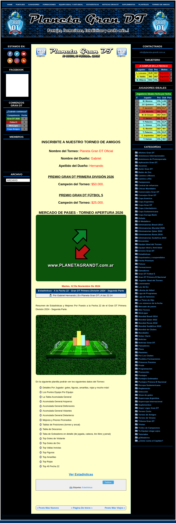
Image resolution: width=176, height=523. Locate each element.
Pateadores (143, 346)
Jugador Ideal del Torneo (150, 280)
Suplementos (128, 4)
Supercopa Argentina (148, 398)
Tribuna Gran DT (146, 421)
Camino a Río (145, 179)
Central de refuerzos (148, 185)
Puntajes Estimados (148, 378)
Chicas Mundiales (147, 188)
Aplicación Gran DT (147, 162)
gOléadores (144, 437)
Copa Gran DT (145, 205)
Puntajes (20, 4)
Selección (143, 391)
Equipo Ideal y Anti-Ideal (71, 4)
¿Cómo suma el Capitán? (150, 441)
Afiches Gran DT (146, 152)
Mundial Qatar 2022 (147, 319)
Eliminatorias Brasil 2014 (150, 224)
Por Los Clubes (146, 355)
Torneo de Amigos (161, 4)
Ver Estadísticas (81, 474)
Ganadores (33, 4)
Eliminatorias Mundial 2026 (151, 228)
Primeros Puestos (147, 362)
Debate (141, 218)
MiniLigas (143, 313)
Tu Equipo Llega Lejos (149, 431)
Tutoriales (143, 434)
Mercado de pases (147, 306)
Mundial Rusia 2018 (147, 323)
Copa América (145, 198)
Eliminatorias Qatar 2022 (150, 231)
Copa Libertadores (147, 208)
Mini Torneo (144, 310)
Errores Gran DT (146, 251)
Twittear (108, 482)
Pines (141, 349)
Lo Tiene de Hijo (146, 300)
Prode (141, 365)
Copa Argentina (146, 202)
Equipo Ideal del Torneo (149, 244)
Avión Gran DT (145, 169)
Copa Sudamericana (148, 211)
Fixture (141, 264)
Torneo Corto (144, 411)
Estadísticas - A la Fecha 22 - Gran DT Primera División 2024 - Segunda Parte (81, 290)
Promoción (143, 372)
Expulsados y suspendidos (151, 257)
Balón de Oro (144, 172)
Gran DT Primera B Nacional (152, 277)
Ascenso (142, 166)
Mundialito (143, 333)
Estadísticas (92, 4)
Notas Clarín (144, 336)
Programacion (145, 369)
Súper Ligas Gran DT (148, 408)
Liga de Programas (147, 293)
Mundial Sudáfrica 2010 (149, 326)
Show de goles (145, 395)
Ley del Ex (143, 287)
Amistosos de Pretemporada (152, 159)
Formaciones (49, 4)
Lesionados (144, 283)
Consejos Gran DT (147, 195)
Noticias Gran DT (110, 4)
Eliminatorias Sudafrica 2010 (152, 238)
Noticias (142, 339)
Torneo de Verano (147, 418)
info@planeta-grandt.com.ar (152, 52)
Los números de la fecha (150, 303)
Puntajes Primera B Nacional (152, 382)
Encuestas (143, 241)
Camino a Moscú (146, 175)
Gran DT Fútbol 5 (146, 274)
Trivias (141, 424)
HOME (9, 4)
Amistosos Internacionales (151, 156)
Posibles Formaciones (149, 359)
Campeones (144, 182)
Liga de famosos (146, 297)
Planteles (144, 4)
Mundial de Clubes (147, 329)
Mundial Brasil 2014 (148, 316)
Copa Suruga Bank (147, 215)
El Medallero (144, 221)
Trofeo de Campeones (149, 428)
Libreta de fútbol (146, 290)
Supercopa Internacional (150, 401)
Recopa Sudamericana (149, 385)
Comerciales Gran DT (148, 192)
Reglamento (144, 388)
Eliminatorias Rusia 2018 (150, 234)
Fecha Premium (146, 260)
